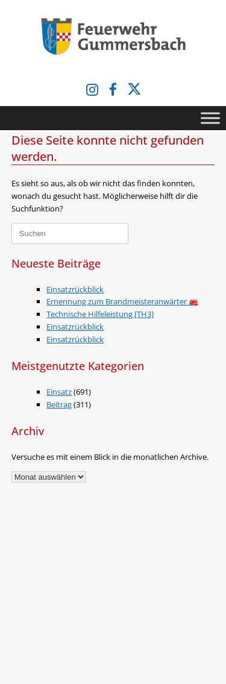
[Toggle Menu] (210, 118)
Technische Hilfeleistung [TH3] (100, 314)
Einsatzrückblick (75, 289)
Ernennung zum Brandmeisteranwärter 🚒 (122, 301)
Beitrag (59, 404)
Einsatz (59, 391)
